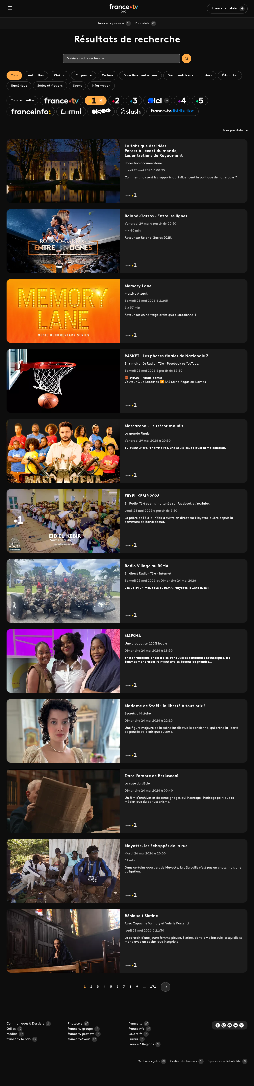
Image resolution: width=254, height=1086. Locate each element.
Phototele (142, 23)
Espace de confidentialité (224, 1063)
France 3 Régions (141, 1046)
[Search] (186, 58)
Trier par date (235, 132)
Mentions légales (149, 1063)
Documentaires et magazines (200, 75)
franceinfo (136, 1031)
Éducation (19, 86)
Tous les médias (23, 101)
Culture (114, 75)
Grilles (11, 1031)
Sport (108, 86)
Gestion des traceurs (183, 1063)
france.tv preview (111, 23)
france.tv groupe (80, 1031)
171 (153, 989)
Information (133, 86)
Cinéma (63, 75)
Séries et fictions (80, 86)
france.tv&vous (79, 1041)
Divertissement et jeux (149, 75)
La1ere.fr (135, 1036)
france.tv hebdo (224, 8)
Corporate (89, 75)
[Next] (165, 989)
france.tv (135, 1026)
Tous (15, 75)
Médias (12, 1036)
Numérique (47, 86)
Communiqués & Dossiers (25, 1026)
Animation (38, 75)
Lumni (133, 1041)
